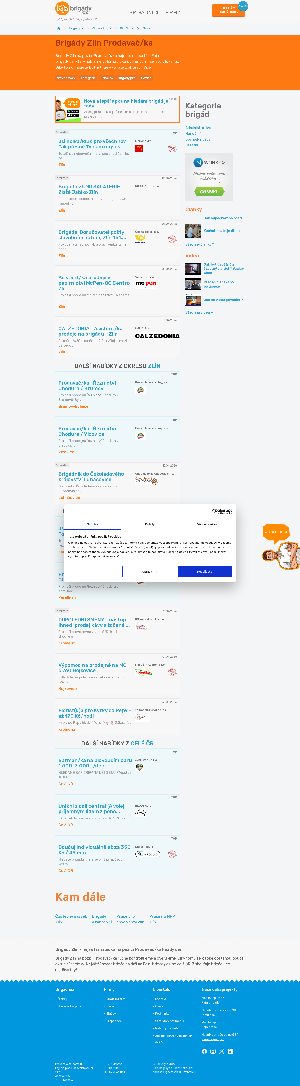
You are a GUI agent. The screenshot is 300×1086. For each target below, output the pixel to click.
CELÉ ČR (142, 743)
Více (147, 67)
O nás (159, 1006)
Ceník (110, 1006)
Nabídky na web (166, 1028)
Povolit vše (204, 571)
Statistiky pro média (169, 1021)
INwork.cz (209, 1015)
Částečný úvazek (71, 919)
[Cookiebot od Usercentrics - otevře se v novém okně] (215, 511)
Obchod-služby (197, 139)
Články (62, 999)
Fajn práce (209, 1027)
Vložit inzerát (116, 999)
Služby (111, 1013)
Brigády (102, 919)
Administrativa (198, 128)
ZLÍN (154, 366)
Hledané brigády (69, 1006)
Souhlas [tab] (92, 524)
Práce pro (130, 919)
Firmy (173, 12)
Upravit (149, 571)
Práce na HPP (162, 919)
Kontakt (160, 999)
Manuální (193, 134)
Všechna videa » (199, 312)
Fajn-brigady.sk (213, 1039)
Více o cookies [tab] (207, 524)
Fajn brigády (211, 1002)
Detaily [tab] (150, 524)
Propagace (114, 1021)
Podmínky (162, 1013)
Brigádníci (143, 12)
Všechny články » (199, 244)
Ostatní (191, 145)
